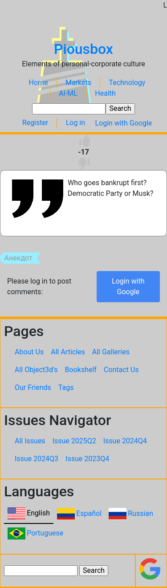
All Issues (30, 441)
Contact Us (121, 369)
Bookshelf (81, 369)
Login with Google (123, 123)
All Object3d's (36, 369)
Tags (66, 387)
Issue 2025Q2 (74, 441)
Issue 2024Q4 (125, 441)
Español (89, 513)
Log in (75, 123)
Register (35, 123)
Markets (78, 82)
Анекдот (18, 258)
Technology (127, 82)
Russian (140, 513)
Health (105, 93)
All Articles (68, 352)
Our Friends (33, 387)
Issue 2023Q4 (87, 458)
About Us (29, 352)
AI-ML (68, 93)
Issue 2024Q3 (36, 458)
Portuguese (45, 533)
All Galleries (111, 352)
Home (38, 82)
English (38, 513)
